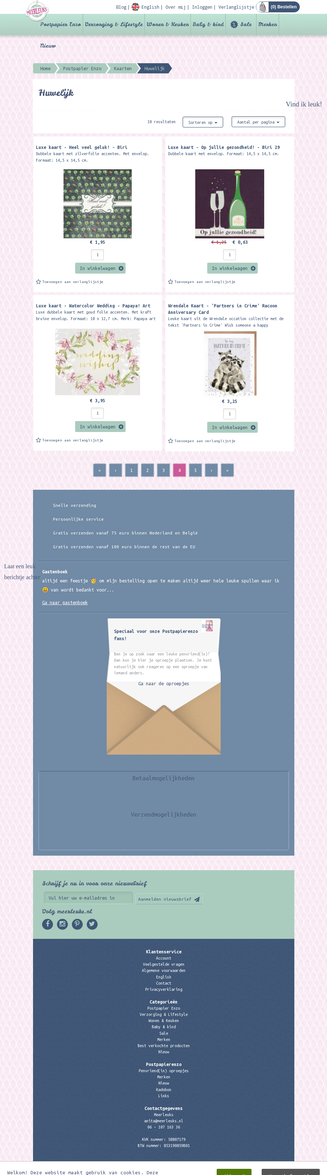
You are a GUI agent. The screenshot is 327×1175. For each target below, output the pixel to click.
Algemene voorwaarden (163, 970)
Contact (163, 983)
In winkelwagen (97, 268)
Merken (267, 24)
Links (163, 1096)
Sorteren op (202, 122)
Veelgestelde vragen (163, 964)
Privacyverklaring (163, 989)
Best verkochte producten (164, 1045)
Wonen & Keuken (168, 24)
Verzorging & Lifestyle (114, 24)
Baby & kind (208, 24)
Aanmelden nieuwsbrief (165, 899)
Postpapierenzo (163, 1064)
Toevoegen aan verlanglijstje (72, 282)
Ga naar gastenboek (65, 602)
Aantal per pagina (258, 122)
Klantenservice (163, 951)
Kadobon (163, 1089)
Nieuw (48, 46)
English (163, 977)
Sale (246, 24)
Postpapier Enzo (60, 24)
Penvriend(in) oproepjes (164, 1071)
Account (163, 958)
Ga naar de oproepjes (163, 683)
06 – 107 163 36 (163, 1127)
